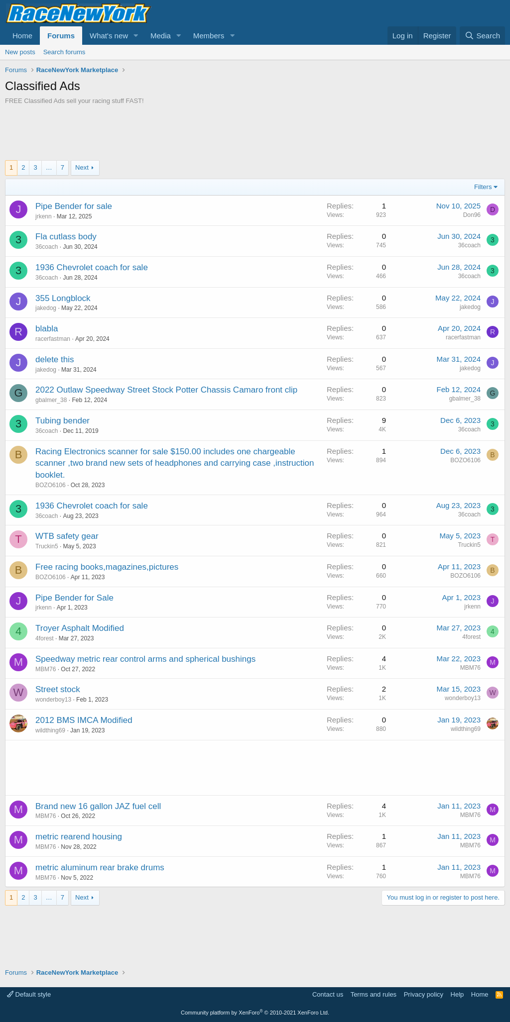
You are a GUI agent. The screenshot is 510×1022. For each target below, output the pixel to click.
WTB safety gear (67, 536)
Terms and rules (373, 994)
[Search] (482, 35)
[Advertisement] (255, 132)
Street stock (57, 689)
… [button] (49, 167)
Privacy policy (423, 994)
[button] (136, 35)
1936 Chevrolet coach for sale (91, 267)
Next (82, 167)
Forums (61, 35)
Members (209, 35)
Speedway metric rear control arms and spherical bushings (145, 659)
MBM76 (45, 669)
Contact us (327, 994)
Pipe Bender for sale (73, 206)
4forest (44, 638)
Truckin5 (46, 546)
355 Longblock (63, 298)
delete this (54, 359)
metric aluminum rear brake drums (99, 867)
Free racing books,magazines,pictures (106, 567)
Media (160, 35)
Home (22, 35)
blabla (46, 328)
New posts (20, 52)
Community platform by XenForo (255, 1013)
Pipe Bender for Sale (74, 598)
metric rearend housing (78, 836)
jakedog (45, 308)
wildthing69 (50, 730)
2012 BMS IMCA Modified (83, 720)
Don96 (472, 214)
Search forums (64, 52)
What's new (109, 35)
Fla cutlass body (66, 236)
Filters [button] (483, 187)
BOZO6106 (50, 485)
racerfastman (52, 338)
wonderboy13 (53, 699)
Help (457, 994)
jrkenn (43, 216)
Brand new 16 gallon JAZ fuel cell (98, 806)
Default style (29, 994)
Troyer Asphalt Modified (79, 628)
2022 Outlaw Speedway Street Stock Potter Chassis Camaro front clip (166, 390)
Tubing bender (62, 420)
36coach (46, 246)
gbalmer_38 (51, 400)
